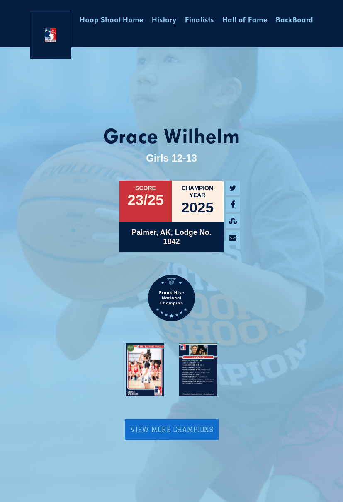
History (164, 20)
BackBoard (294, 20)
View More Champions (171, 429)
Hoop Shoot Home (112, 20)
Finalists (199, 20)
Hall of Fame (245, 20)
